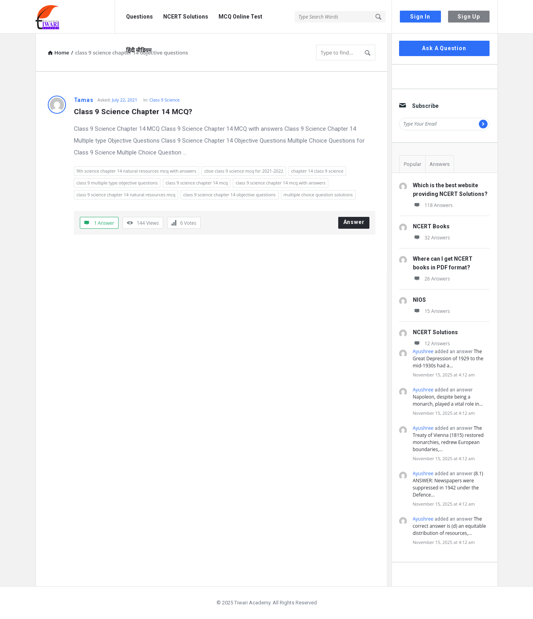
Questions (139, 16)
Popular (412, 164)
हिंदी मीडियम (138, 50)
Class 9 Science (164, 100)
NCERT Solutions (185, 16)
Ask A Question (444, 48)
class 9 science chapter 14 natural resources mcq (126, 195)
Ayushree (423, 351)
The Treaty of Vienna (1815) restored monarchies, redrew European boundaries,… (448, 439)
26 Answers (431, 278)
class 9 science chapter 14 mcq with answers (280, 183)
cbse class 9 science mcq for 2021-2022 (243, 171)
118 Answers (433, 205)
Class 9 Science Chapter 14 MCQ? (133, 111)
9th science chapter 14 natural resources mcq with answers (137, 171)
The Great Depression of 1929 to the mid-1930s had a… (448, 358)
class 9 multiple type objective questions (117, 183)
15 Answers (431, 311)
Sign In (420, 16)
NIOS (419, 300)
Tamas (84, 100)
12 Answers (431, 343)
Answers (439, 164)
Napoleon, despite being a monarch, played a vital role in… (448, 400)
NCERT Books (431, 226)
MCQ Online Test (240, 16)
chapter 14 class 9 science (317, 171)
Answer (354, 222)
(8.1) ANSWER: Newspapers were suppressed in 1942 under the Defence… (448, 484)
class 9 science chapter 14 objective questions (229, 195)
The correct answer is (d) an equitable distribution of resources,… (449, 526)
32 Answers (431, 237)
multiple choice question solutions (318, 195)
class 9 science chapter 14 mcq (197, 183)
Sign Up (469, 16)
